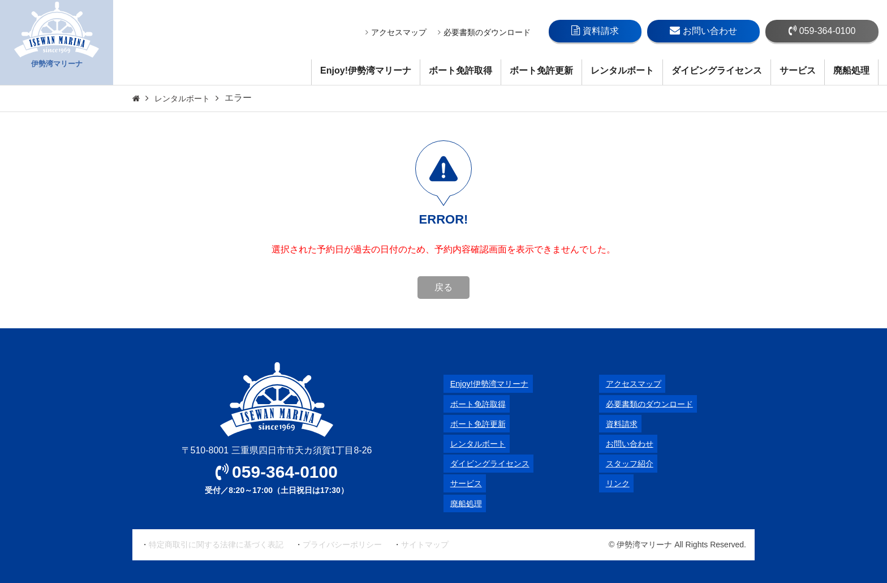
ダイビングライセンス (716, 70)
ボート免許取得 (460, 70)
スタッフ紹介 (626, 463)
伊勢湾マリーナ (56, 42)
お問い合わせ (703, 30)
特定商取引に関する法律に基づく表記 (216, 544)
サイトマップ (425, 544)
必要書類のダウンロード (484, 32)
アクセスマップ (396, 32)
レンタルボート (622, 70)
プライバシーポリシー (342, 544)
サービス (798, 70)
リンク (612, 483)
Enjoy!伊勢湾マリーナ (365, 70)
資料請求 (595, 30)
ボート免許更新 (541, 70)
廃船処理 (851, 70)
